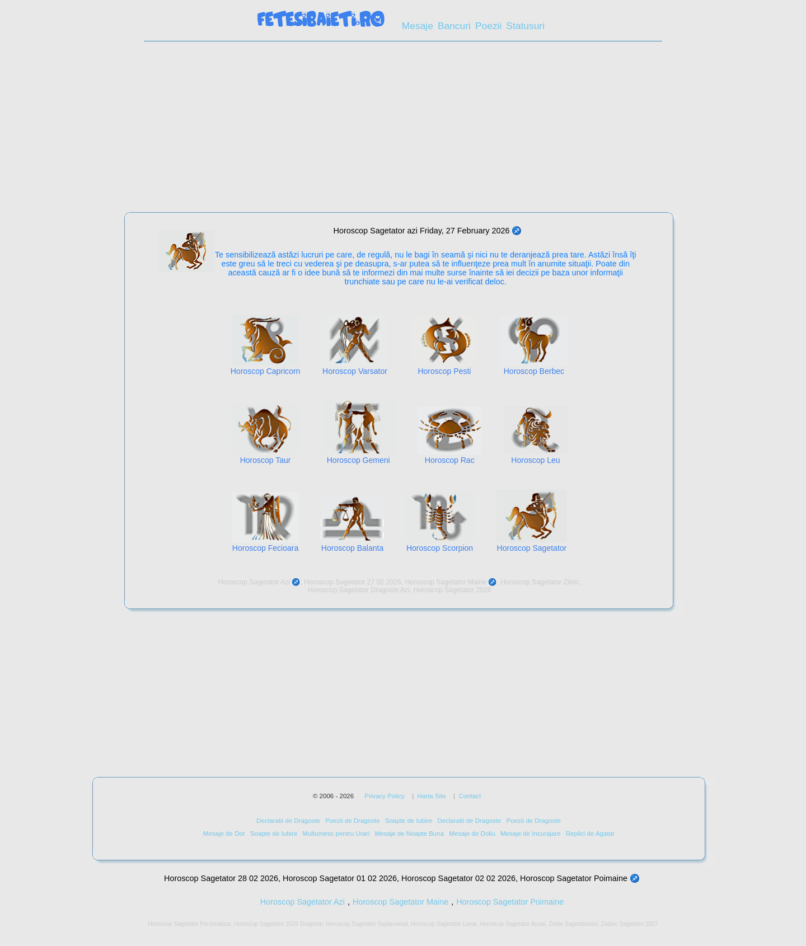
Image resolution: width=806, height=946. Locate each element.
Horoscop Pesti (444, 371)
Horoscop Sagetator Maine (400, 901)
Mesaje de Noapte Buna (409, 833)
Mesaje (417, 25)
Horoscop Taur (265, 460)
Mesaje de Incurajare (530, 833)
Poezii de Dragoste (352, 820)
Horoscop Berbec (534, 371)
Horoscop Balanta (352, 548)
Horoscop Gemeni (358, 460)
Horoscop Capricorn (266, 371)
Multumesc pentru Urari (336, 833)
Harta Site (432, 796)
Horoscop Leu (535, 460)
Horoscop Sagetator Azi (302, 901)
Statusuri (525, 25)
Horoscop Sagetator (532, 548)
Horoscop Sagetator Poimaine (510, 901)
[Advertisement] (403, 130)
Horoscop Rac (450, 460)
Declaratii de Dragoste (288, 820)
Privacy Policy (384, 796)
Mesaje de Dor (224, 833)
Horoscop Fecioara (265, 548)
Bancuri (454, 25)
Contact (469, 796)
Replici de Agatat (590, 833)
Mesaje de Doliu (472, 833)
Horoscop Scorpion (439, 548)
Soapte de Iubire (409, 820)
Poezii (488, 25)
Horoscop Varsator (354, 371)
